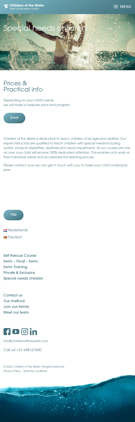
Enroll (14, 118)
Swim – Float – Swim (21, 261)
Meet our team (16, 312)
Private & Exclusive (19, 273)
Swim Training (15, 267)
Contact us (13, 295)
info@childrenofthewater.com (26, 341)
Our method (14, 301)
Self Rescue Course (20, 256)
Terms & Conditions (35, 371)
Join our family (16, 307)
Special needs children (23, 278)
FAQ (13, 215)
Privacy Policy (12, 371)
